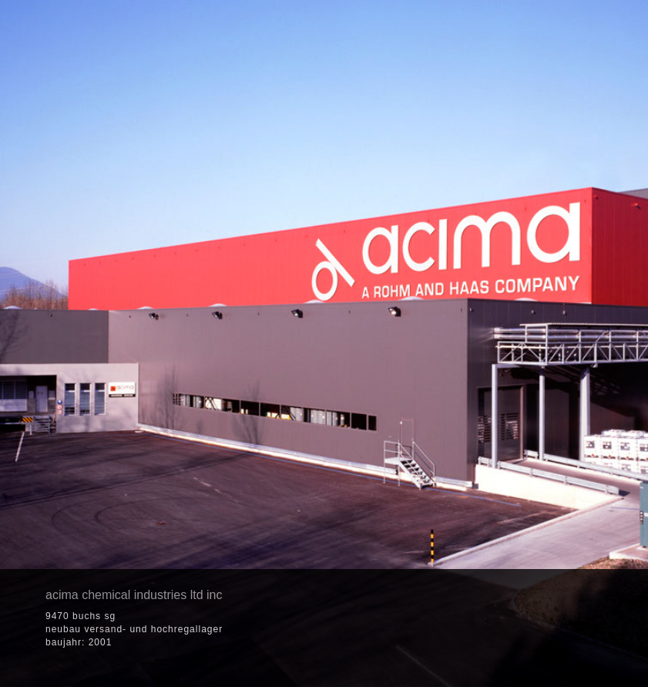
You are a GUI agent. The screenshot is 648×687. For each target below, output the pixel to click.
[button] (526, 629)
